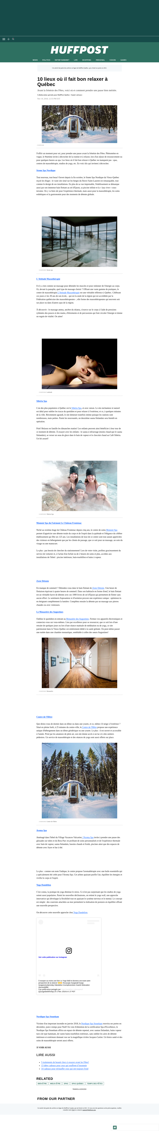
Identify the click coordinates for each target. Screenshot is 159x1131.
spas (66, 1084)
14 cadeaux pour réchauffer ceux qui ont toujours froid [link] (64, 1069)
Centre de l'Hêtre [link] (89, 727)
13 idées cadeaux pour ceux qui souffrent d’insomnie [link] (64, 1065)
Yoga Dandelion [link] (80, 912)
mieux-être (55, 1084)
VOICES (113, 60)
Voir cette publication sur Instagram (52, 957)
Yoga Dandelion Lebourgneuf (72, 989)
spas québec (78, 1084)
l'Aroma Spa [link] (88, 837)
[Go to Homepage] (115, 1127)
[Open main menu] (3, 39)
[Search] (13, 39)
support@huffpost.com (89, 1110)
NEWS (35, 60)
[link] (45, 170)
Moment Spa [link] (111, 530)
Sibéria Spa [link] (76, 408)
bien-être (42, 1084)
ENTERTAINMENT (62, 60)
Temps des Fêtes (95, 1084)
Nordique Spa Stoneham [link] (91, 1023)
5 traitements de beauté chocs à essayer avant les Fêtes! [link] (65, 1062)
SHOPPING (86, 60)
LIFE (76, 60)
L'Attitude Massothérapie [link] (68, 292)
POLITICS (46, 60)
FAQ (73, 1110)
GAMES (123, 60)
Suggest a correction (79, 1089)
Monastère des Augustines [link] (77, 619)
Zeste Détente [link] (98, 588)
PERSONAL (100, 60)
